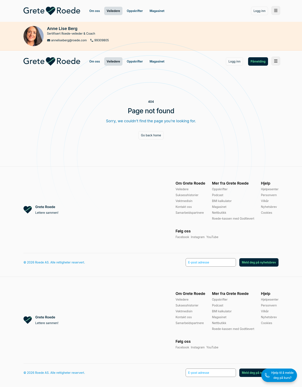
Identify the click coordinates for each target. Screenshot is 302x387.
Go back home (151, 135)
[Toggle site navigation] (275, 10)
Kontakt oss (184, 317)
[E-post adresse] (211, 373)
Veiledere (182, 299)
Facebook (182, 347)
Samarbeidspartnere (190, 323)
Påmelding (258, 61)
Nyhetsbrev (269, 206)
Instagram (198, 347)
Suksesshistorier (187, 305)
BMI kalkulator (222, 311)
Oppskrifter (220, 299)
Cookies (266, 212)
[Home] (51, 11)
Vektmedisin (184, 311)
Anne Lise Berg (62, 28)
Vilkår (265, 201)
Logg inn (260, 11)
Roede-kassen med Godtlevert (233, 329)
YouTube (212, 347)
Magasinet (219, 317)
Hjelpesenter (270, 189)
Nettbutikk (219, 323)
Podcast (217, 305)
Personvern (269, 195)
